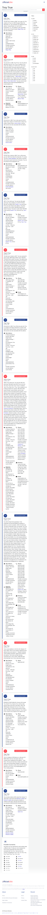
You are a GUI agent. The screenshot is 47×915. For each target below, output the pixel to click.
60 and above (36, 63)
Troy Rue (18, 856)
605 (34, 73)
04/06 (31, 896)
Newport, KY (36, 47)
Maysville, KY (36, 42)
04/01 (36, 897)
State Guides (5, 899)
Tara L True (23, 222)
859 (34, 77)
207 (34, 68)
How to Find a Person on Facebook (37, 899)
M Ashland (6, 412)
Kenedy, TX (36, 41)
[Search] (36, 10)
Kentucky (35, 22)
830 (34, 75)
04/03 (31, 897)
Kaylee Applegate (12, 158)
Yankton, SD (36, 53)
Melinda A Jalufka (20, 798)
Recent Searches (33, 895)
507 (34, 72)
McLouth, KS (36, 44)
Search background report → (20, 15)
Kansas (35, 20)
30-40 (35, 60)
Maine (35, 23)
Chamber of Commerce (7, 902)
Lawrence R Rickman (8, 408)
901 (34, 78)
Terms (22, 895)
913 (34, 80)
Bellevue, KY (36, 36)
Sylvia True (20, 811)
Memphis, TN (36, 46)
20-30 (35, 58)
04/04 (36, 896)
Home (3, 895)
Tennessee (36, 29)
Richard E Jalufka (7, 800)
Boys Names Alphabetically (36, 905)
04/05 (34, 896)
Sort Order (25, 11)
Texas (35, 30)
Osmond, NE (36, 49)
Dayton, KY (36, 37)
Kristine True (20, 589)
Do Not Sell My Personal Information (10, 897)
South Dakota (36, 27)
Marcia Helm (18, 76)
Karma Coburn (18, 123)
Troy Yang (18, 860)
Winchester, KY (36, 51)
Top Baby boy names (34, 900)
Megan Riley (20, 29)
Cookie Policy (24, 899)
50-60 (35, 61)
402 (34, 70)
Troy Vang (18, 866)
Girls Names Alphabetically (36, 902)
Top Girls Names (33, 903)
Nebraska (35, 25)
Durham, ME (36, 39)
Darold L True (18, 204)
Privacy (22, 897)
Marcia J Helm (7, 81)
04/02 (34, 897)
